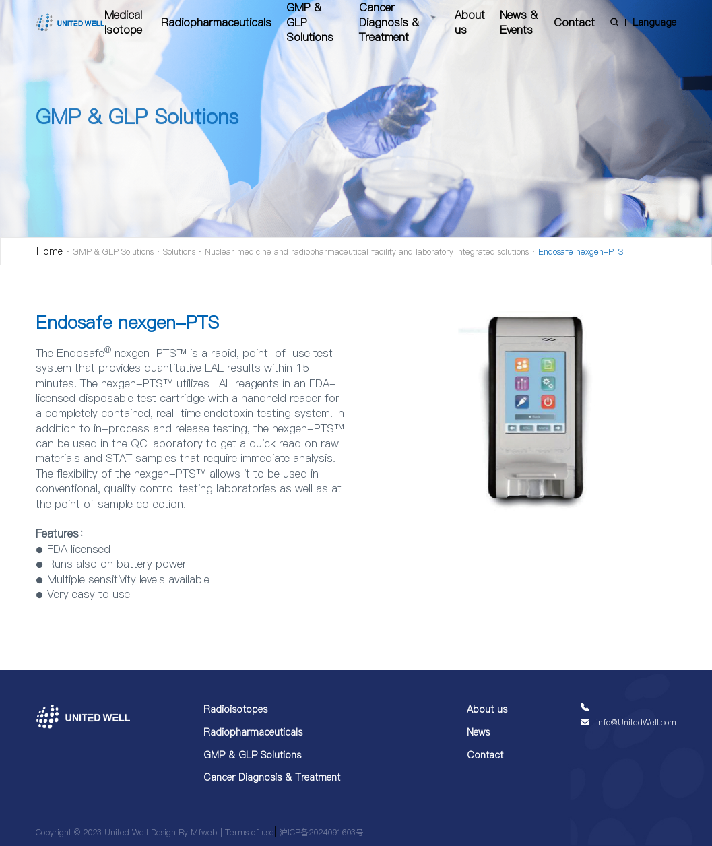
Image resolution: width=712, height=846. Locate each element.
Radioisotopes (235, 709)
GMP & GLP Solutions (309, 22)
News (478, 732)
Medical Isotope (123, 22)
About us (470, 22)
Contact (574, 22)
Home (49, 251)
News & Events (519, 22)
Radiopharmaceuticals (216, 22)
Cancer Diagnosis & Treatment (389, 22)
